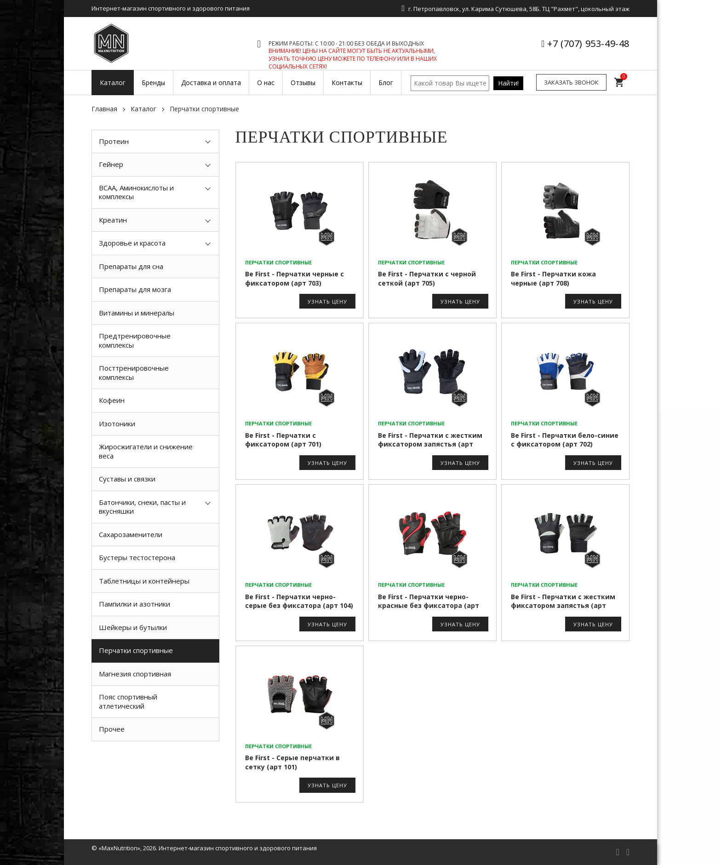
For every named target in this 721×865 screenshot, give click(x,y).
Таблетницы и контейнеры (144, 580)
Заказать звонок (571, 82)
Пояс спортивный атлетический (128, 701)
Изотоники (117, 423)
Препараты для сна (131, 266)
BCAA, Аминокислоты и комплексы (136, 192)
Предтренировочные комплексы (135, 340)
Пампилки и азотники (134, 603)
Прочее (112, 728)
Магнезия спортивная (135, 673)
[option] (155, 762)
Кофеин (112, 400)
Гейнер (111, 164)
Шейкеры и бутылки (133, 627)
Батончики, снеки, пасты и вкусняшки (142, 507)
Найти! (508, 83)
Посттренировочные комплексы (134, 372)
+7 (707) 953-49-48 (588, 43)
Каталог (143, 108)
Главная (104, 108)
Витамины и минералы (136, 312)
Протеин (114, 141)
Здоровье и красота (132, 242)
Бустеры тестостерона (137, 557)
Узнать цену (327, 301)
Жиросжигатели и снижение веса (146, 451)
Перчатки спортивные (136, 650)
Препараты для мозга (135, 289)
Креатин (113, 219)
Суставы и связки (127, 478)
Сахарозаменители (130, 534)
